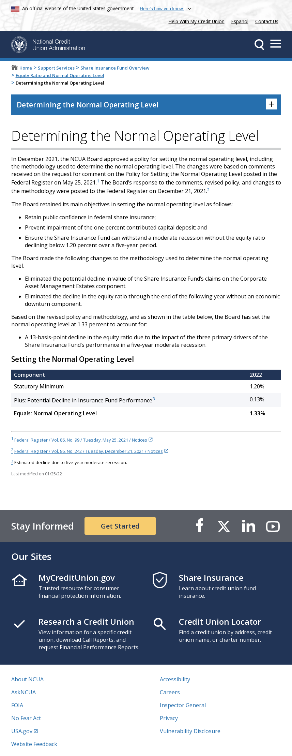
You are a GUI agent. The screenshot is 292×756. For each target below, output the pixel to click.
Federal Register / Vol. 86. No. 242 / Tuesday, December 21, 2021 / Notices (88, 451)
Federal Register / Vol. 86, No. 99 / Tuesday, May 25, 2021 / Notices (80, 440)
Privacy (169, 718)
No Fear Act (26, 718)
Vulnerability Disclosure (190, 731)
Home (25, 68)
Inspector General (183, 705)
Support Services (56, 68)
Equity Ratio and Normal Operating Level (60, 75)
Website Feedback (34, 744)
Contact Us (266, 21)
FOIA (17, 705)
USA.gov (21, 731)
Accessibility (175, 679)
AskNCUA (23, 692)
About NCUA (27, 679)
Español (239, 21)
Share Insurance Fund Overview (114, 68)
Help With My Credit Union (195, 21)
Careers (170, 692)
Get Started (120, 526)
